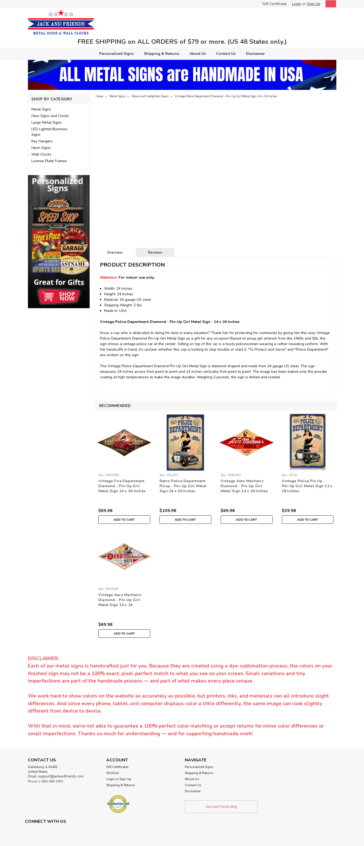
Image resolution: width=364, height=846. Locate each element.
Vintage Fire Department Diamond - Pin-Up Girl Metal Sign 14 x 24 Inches (121, 486)
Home (99, 96)
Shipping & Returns (161, 53)
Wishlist (112, 773)
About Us (198, 53)
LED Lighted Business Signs (49, 132)
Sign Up (313, 3)
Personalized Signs (116, 53)
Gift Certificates (117, 767)
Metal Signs (41, 109)
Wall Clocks (41, 154)
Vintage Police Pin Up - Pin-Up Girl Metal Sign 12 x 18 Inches (307, 486)
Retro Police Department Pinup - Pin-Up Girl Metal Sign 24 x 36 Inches (182, 486)
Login (296, 3)
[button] (59, 241)
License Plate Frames (49, 160)
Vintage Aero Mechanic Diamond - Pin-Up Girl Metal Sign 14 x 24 (120, 599)
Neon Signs (41, 147)
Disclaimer (255, 53)
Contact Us (226, 53)
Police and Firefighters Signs (150, 96)
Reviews (155, 252)
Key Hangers (42, 141)
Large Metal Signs (46, 122)
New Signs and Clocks (50, 115)
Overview (115, 252)
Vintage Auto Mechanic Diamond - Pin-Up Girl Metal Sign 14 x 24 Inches (244, 486)
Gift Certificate (274, 3)
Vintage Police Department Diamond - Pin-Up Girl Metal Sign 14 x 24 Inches (226, 96)
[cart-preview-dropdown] (329, 3)
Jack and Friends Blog (221, 807)
